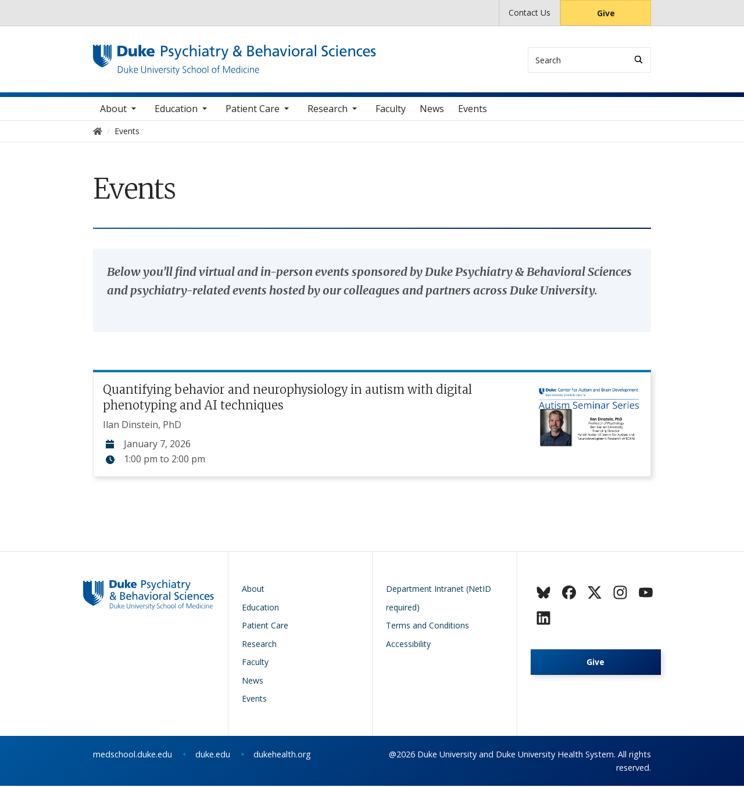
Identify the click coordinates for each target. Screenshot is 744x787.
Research (327, 109)
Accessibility (408, 645)
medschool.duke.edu (132, 755)
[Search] (638, 59)
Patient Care (253, 109)
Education (176, 109)
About (113, 109)
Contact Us (529, 12)
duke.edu (212, 755)
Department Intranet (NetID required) (438, 599)
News (432, 109)
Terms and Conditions (427, 626)
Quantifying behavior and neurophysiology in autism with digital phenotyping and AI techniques (287, 398)
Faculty (390, 109)
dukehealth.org (282, 755)
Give (606, 13)
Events (472, 109)
